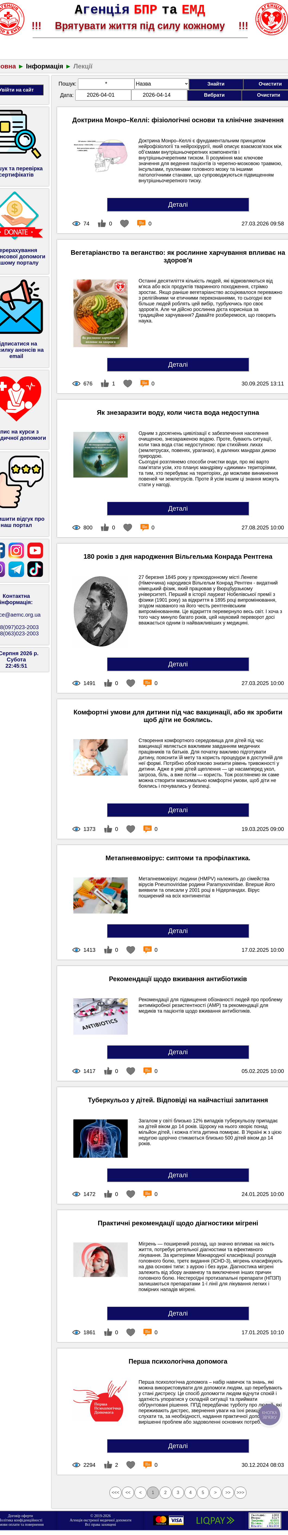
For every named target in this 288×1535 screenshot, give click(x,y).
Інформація (44, 66)
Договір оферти (20, 1516)
